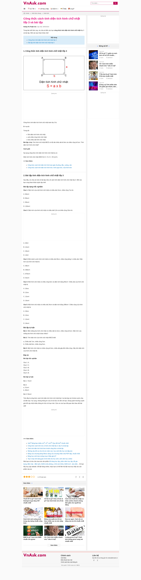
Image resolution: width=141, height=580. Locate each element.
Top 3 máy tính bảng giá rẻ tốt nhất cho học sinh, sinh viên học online (50, 459)
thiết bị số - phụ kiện (71, 464)
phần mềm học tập (67, 461)
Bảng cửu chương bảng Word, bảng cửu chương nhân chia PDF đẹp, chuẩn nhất (54, 453)
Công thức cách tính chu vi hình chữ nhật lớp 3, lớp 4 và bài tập (48, 446)
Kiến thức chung (36, 13)
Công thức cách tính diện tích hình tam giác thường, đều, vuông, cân (50, 165)
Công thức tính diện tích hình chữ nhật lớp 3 (42, 40)
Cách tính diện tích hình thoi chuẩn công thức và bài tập (45, 448)
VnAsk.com (34, 3)
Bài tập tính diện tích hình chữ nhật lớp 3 (41, 42)
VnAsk (27, 13)
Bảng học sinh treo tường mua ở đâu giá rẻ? (42, 456)
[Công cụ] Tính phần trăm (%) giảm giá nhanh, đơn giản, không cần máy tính (108, 86)
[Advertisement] (53, 107)
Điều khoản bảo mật (66, 560)
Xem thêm (54, 545)
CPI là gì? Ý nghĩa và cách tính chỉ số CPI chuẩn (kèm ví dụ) (108, 55)
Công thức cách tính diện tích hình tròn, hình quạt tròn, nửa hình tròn (50, 167)
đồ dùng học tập (54, 461)
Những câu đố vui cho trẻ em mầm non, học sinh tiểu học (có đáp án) (50, 451)
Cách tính (46, 13)
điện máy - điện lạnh (34, 464)
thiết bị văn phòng (47, 464)
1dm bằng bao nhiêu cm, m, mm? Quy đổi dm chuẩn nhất (48, 443)
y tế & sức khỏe (59, 464)
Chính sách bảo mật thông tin (69, 562)
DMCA (78, 565)
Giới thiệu (63, 558)
